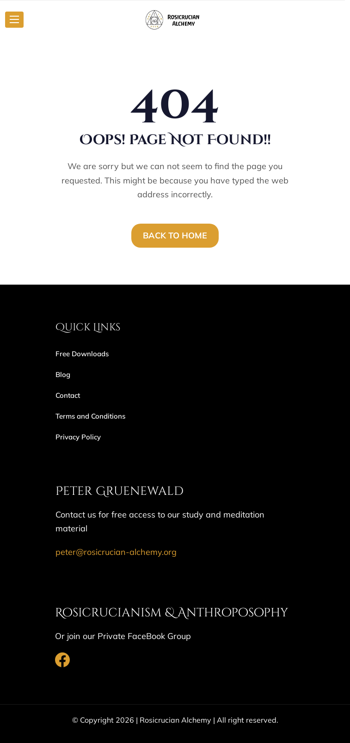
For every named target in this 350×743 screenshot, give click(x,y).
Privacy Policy (78, 436)
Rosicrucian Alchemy (175, 720)
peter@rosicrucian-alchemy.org (116, 552)
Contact (67, 395)
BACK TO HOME (175, 235)
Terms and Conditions (90, 416)
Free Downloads (82, 353)
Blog (62, 374)
